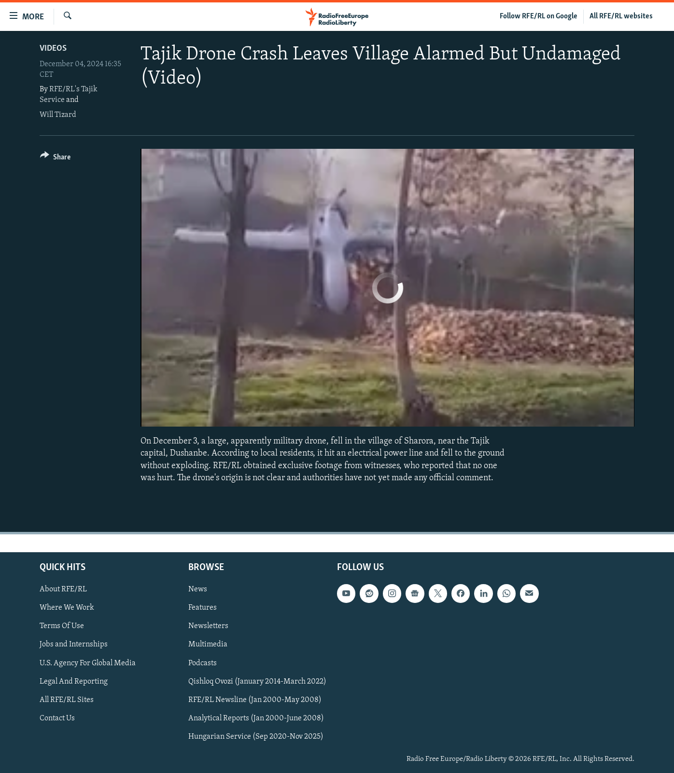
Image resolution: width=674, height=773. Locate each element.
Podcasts (202, 663)
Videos (53, 48)
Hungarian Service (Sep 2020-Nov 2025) (255, 737)
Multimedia (207, 644)
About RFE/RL (63, 589)
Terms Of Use (62, 626)
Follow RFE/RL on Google (538, 16)
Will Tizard (58, 115)
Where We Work (67, 608)
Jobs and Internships (74, 644)
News (197, 589)
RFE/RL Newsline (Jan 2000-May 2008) (255, 700)
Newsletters (208, 626)
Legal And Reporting (74, 681)
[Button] (55, 159)
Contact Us (57, 718)
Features (202, 608)
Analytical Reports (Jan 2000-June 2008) (256, 718)
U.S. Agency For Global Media (88, 663)
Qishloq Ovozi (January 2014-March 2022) (257, 681)
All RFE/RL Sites (67, 700)
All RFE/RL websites (621, 16)
